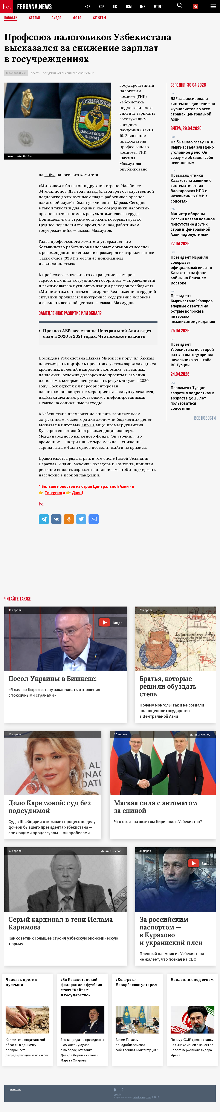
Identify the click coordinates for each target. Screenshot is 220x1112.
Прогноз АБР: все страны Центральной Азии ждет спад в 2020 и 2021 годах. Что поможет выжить (93, 336)
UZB (144, 6)
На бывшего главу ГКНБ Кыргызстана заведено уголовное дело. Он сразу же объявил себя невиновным (193, 152)
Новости (11, 18)
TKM (129, 6)
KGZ (101, 6)
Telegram (53, 498)
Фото (79, 18)
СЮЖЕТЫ (102, 18)
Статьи (35, 18)
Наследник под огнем (184, 988)
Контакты (15, 1099)
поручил (130, 364)
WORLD (160, 6)
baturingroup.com (142, 1107)
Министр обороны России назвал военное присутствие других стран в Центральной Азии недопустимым (193, 224)
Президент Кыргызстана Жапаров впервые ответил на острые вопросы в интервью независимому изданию (193, 308)
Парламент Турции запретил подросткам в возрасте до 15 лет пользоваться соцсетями (192, 398)
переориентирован (99, 392)
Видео (58, 18)
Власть (35, 73)
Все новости (205, 418)
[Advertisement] (110, 570)
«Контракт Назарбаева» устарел (130, 990)
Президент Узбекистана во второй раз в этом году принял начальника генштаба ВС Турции (192, 354)
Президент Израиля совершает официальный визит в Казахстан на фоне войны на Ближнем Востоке (191, 270)
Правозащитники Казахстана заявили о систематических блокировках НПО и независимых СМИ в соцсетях (191, 188)
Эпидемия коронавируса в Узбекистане (68, 73)
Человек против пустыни (23, 988)
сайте (49, 174)
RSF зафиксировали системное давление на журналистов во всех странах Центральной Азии (193, 109)
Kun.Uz (88, 431)
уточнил (126, 442)
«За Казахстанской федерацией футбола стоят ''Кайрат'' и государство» (81, 996)
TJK (115, 6)
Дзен (77, 498)
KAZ (87, 6)
